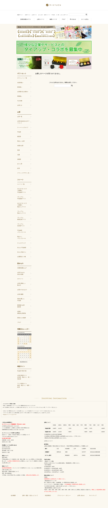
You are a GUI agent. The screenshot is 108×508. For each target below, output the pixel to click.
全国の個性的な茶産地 (21, 311)
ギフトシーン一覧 (22, 77)
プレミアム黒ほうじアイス (21, 211)
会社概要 (13, 494)
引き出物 (19, 99)
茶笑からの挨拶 (21, 317)
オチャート (20, 278)
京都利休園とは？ (22, 267)
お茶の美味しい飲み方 (21, 283)
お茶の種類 (20, 293)
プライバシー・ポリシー (64, 494)
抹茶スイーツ (47, 14)
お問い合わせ (81, 494)
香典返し (19, 95)
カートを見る (85, 19)
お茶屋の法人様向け (22, 90)
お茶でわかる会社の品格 (21, 272)
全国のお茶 (20, 144)
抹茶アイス (27, 14)
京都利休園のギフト (25, 19)
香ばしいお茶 (21, 140)
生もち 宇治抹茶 (21, 246)
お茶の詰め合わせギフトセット (23, 121)
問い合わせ (73, 19)
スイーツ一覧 (21, 183)
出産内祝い (20, 81)
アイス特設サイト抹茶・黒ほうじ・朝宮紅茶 (23, 384)
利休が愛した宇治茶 (21, 298)
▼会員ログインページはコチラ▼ (9, 413)
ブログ (63, 19)
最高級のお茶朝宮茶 (21, 305)
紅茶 (18, 167)
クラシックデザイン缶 (23, 172)
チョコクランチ (21, 242)
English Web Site (21, 370)
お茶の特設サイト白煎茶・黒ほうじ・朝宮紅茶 (23, 376)
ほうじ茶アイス (64, 14)
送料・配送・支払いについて (30, 494)
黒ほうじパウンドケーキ (21, 236)
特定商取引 (48, 494)
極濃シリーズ (52, 19)
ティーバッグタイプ (22, 126)
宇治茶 (53, 14)
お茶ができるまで (22, 289)
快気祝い (19, 86)
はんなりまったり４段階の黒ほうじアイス (22, 204)
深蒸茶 (19, 158)
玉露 (18, 154)
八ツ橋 (57, 14)
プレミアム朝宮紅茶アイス (21, 217)
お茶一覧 (19, 115)
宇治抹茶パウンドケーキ (21, 230)
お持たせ (19, 104)
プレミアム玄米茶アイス (21, 224)
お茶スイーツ (40, 19)
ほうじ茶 (40, 14)
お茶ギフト (34, 14)
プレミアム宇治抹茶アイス (21, 196)
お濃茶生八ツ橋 (21, 255)
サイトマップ (92, 494)
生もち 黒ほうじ (21, 251)
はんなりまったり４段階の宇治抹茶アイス (22, 189)
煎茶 (18, 149)
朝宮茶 (19, 135)
